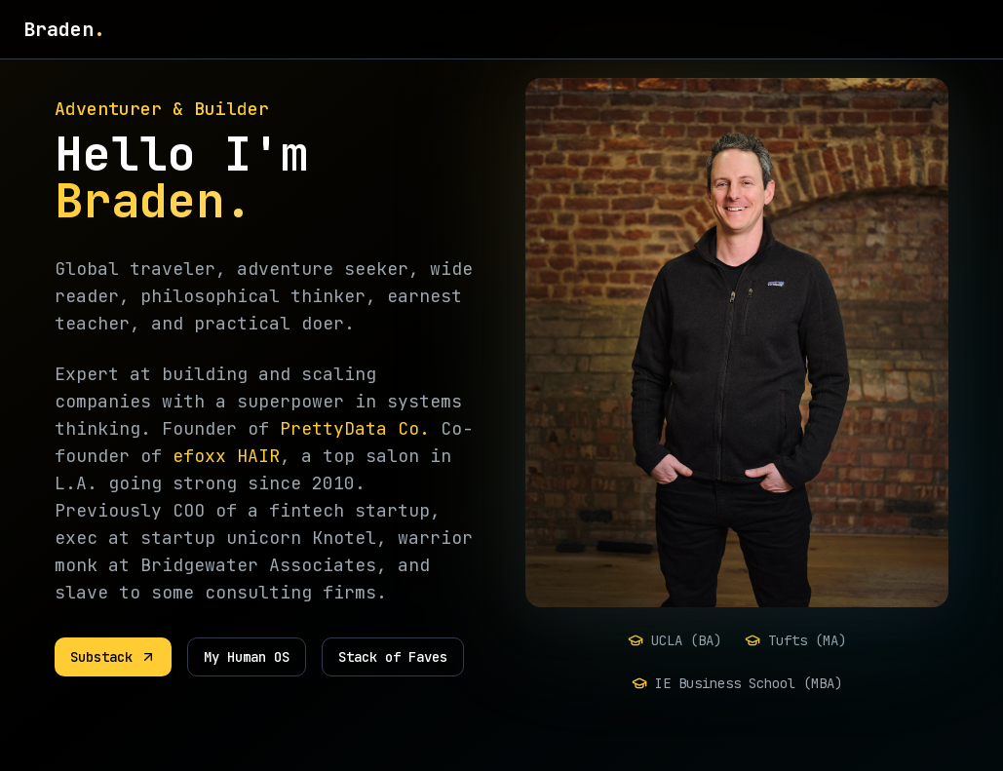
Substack (113, 657)
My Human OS (246, 657)
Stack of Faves (392, 657)
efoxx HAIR (226, 455)
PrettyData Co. (355, 428)
